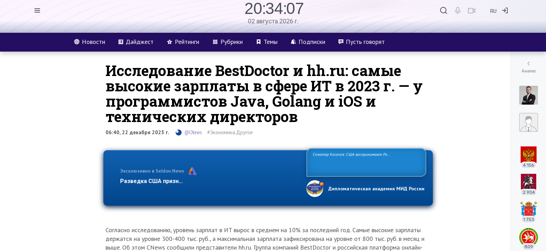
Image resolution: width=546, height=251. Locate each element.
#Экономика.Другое (230, 132)
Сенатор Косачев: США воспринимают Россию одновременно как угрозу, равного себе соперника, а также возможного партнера (365, 162)
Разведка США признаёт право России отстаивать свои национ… (209, 181)
